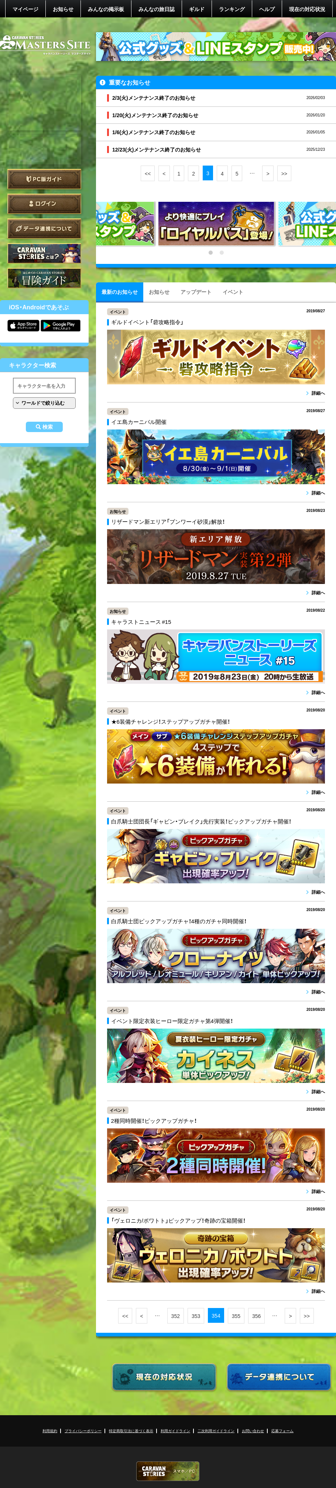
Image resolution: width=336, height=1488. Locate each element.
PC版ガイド (44, 179)
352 (175, 1315)
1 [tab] (210, 253)
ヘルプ (267, 9)
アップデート (196, 291)
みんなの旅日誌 (156, 9)
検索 (47, 426)
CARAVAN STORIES (168, 1471)
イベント (233, 291)
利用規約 (49, 1430)
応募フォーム (282, 1430)
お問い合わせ (253, 1430)
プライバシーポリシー (83, 1430)
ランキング (232, 9)
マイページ (25, 9)
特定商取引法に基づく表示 (131, 1430)
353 (196, 1315)
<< (148, 173)
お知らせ (63, 9)
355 (236, 1315)
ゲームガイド (44, 278)
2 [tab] (221, 253)
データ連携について (44, 228)
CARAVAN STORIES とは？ (44, 253)
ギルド (197, 9)
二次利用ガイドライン (216, 1430)
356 (256, 1315)
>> (284, 173)
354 (216, 1315)
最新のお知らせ (120, 291)
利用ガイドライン (175, 1430)
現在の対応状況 (307, 9)
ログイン (44, 204)
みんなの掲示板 (106, 9)
